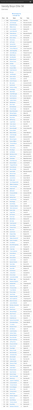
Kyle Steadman (13, 96)
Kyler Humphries (13, 339)
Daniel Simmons (13, 24)
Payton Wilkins (13, 141)
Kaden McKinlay (13, 115)
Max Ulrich (12, 229)
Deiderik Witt (13, 283)
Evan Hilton (12, 404)
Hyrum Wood (13, 126)
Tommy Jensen (13, 402)
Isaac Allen (12, 268)
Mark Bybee (12, 175)
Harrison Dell (12, 389)
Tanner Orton (13, 227)
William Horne (13, 27)
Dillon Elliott (12, 219)
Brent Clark (12, 104)
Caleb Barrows (13, 318)
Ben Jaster (12, 83)
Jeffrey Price (13, 341)
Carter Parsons (13, 81)
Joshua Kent (12, 272)
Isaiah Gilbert (13, 367)
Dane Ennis (12, 378)
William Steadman (14, 184)
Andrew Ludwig (13, 87)
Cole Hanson (12, 270)
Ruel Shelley (12, 203)
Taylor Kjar (12, 249)
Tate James (12, 147)
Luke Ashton (12, 178)
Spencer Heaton (13, 262)
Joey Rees (12, 145)
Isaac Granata (13, 372)
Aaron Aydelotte (13, 298)
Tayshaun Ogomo (14, 206)
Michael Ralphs (13, 113)
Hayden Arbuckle (13, 296)
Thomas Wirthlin (13, 193)
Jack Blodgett (13, 74)
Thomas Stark (13, 287)
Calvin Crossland (13, 240)
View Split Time (16, 15)
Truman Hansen (13, 385)
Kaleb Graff (12, 188)
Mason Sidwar (13, 132)
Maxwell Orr (12, 137)
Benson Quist (13, 173)
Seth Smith (12, 85)
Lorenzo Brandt (13, 382)
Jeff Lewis (12, 42)
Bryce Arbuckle (13, 337)
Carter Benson (13, 167)
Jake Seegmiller (13, 50)
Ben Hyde (12, 221)
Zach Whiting (13, 400)
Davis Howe (12, 285)
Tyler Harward (13, 223)
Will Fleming (12, 119)
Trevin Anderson (13, 251)
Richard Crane (13, 61)
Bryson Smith (13, 346)
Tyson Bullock (13, 290)
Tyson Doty (12, 365)
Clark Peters (12, 309)
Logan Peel (12, 212)
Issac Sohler (12, 171)
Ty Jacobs (12, 324)
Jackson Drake (13, 361)
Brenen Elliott (13, 257)
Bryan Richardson (14, 111)
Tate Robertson (13, 160)
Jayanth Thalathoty (14, 380)
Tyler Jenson (13, 124)
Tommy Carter (13, 391)
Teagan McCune (13, 165)
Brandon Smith (13, 326)
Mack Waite (12, 91)
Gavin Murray (13, 266)
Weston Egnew (13, 139)
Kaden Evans (13, 156)
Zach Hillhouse (13, 52)
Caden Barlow (13, 78)
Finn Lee (11, 72)
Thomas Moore (13, 143)
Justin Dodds (13, 259)
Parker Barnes (13, 33)
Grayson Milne (13, 68)
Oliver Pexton (13, 313)
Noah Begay (12, 201)
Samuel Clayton (13, 335)
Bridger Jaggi (13, 279)
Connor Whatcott (14, 48)
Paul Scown (12, 195)
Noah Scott (12, 397)
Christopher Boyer (14, 322)
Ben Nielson (12, 328)
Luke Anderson (13, 98)
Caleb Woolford (13, 70)
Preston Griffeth (13, 344)
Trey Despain (13, 65)
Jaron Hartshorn (13, 35)
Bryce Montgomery (14, 244)
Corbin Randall (13, 134)
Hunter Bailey (13, 225)
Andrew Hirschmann (14, 320)
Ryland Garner (13, 59)
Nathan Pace (13, 197)
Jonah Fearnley (13, 331)
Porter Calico (13, 292)
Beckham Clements (14, 406)
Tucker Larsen (13, 316)
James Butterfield (14, 277)
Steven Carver (13, 369)
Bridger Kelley (13, 234)
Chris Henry (12, 40)
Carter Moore (13, 253)
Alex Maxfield (13, 57)
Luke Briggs (12, 89)
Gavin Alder (12, 264)
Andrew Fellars (13, 333)
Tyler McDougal (13, 93)
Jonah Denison (13, 199)
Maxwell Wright (13, 311)
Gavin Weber (12, 236)
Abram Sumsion (13, 300)
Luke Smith (12, 247)
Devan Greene (13, 46)
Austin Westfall (13, 31)
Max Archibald (13, 169)
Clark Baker (12, 158)
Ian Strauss (12, 214)
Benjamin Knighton (14, 281)
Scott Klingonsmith (14, 182)
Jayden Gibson (13, 100)
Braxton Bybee (13, 162)
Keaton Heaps (13, 374)
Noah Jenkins (13, 37)
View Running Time (17, 13)
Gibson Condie (13, 350)
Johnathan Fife (13, 354)
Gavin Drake (12, 294)
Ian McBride (12, 152)
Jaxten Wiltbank (13, 303)
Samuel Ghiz (12, 44)
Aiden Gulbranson (14, 208)
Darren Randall (13, 128)
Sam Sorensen (13, 352)
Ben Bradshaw (13, 106)
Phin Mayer (12, 150)
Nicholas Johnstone (14, 305)
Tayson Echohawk (14, 20)
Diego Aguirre (13, 359)
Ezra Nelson (12, 242)
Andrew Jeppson (13, 395)
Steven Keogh (13, 109)
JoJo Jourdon (13, 29)
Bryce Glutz (12, 117)
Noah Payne (12, 393)
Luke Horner (12, 231)
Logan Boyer (12, 121)
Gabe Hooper (13, 55)
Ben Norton (12, 307)
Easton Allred (13, 130)
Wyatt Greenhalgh (14, 376)
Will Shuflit (12, 190)
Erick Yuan (12, 216)
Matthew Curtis (13, 154)
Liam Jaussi (12, 255)
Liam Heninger (13, 22)
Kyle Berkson (12, 102)
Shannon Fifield (13, 363)
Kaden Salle (12, 210)
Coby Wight (12, 348)
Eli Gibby (11, 63)
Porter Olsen (12, 275)
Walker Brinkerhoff (14, 238)
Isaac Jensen (13, 76)
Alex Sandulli (12, 356)
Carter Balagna (13, 387)
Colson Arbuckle (13, 186)
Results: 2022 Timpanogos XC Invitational (12, 2)
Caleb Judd (12, 180)
